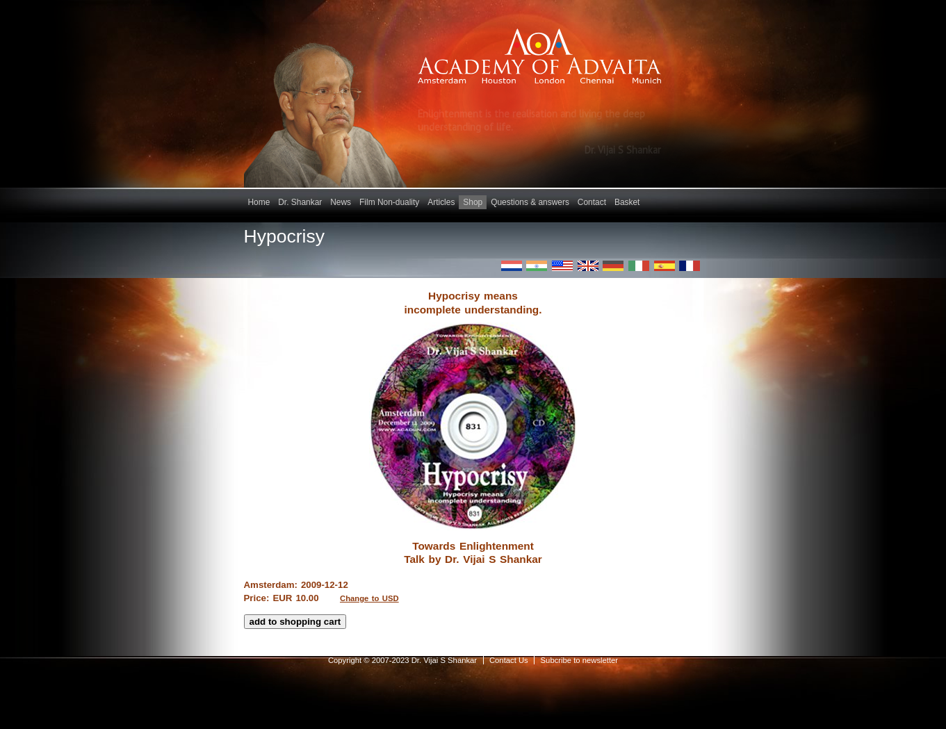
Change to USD (369, 598)
